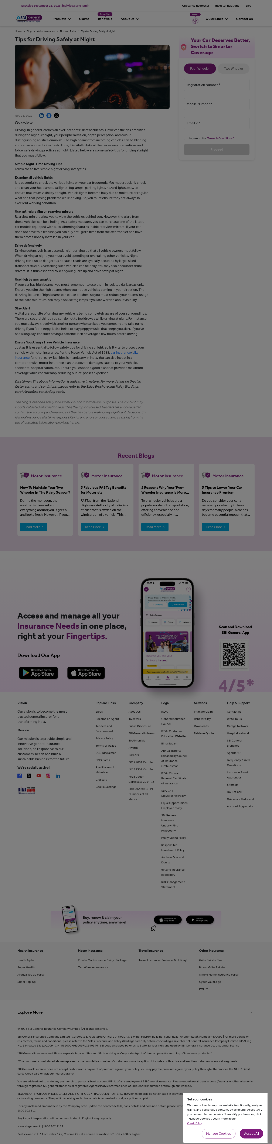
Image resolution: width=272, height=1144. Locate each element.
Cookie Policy (194, 1123)
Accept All (251, 1133)
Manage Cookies (218, 1133)
